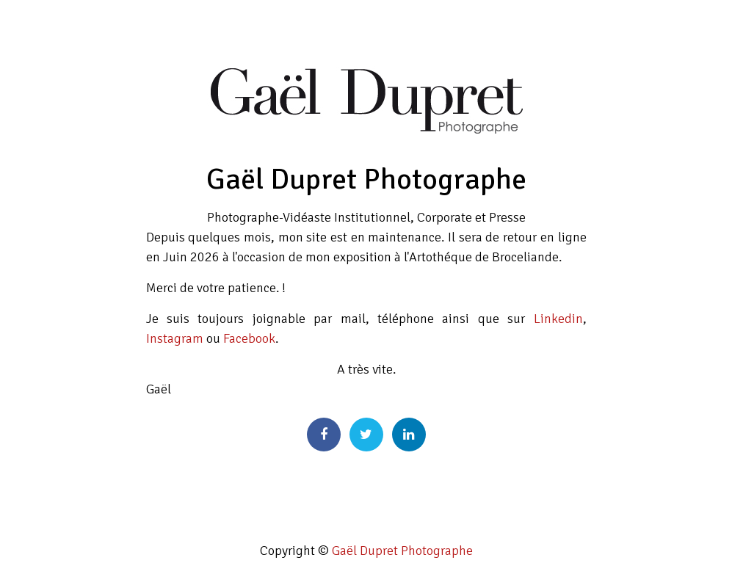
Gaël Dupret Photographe (402, 550)
